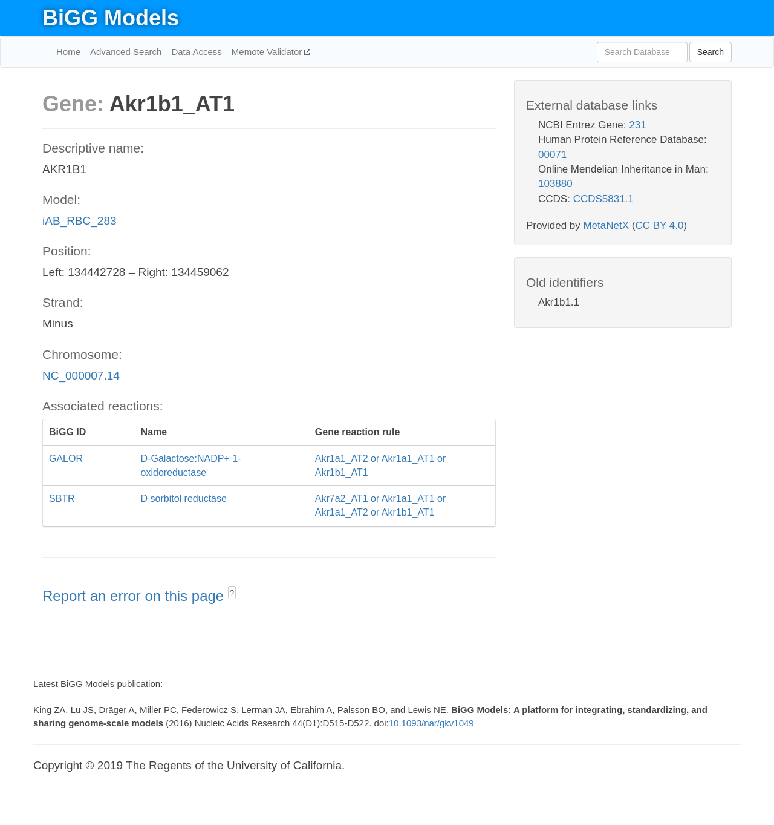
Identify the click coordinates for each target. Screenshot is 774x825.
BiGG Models (110, 17)
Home (68, 52)
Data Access (196, 52)
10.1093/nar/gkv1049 (431, 723)
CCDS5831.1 (603, 199)
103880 (555, 183)
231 (637, 125)
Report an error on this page (135, 596)
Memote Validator (268, 52)
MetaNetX (606, 225)
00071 (552, 154)
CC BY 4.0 (659, 225)
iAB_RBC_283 (79, 220)
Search (710, 52)
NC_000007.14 (81, 375)
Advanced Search (125, 52)
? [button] (232, 593)
